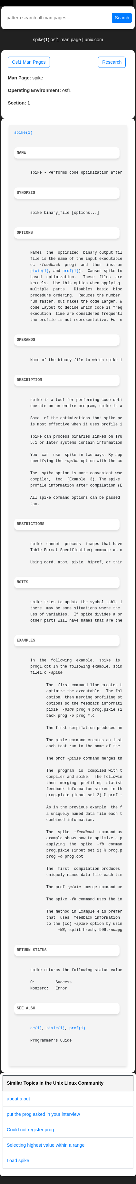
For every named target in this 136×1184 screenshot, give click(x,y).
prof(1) (71, 271)
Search (122, 17)
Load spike (18, 1160)
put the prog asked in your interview (43, 1114)
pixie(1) (39, 271)
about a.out (18, 1098)
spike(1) (23, 133)
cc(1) (36, 1028)
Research (111, 62)
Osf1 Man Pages (28, 62)
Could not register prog (30, 1129)
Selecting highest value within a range (46, 1145)
